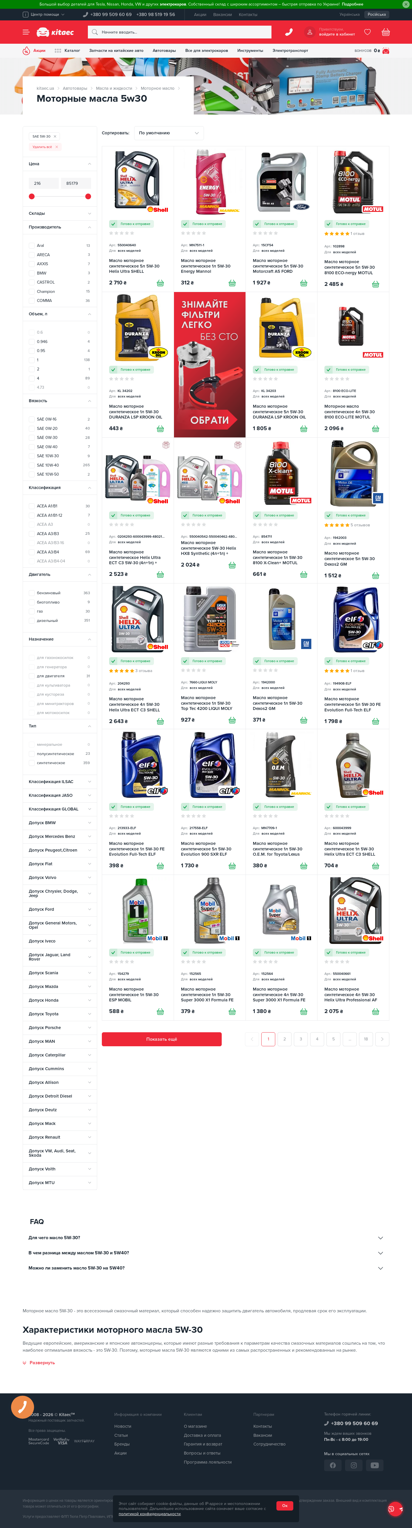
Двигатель (39, 574)
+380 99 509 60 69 (111, 14)
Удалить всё (45, 147)
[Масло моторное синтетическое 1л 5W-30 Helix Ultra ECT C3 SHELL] (353, 802)
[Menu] (26, 32)
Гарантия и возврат (203, 1444)
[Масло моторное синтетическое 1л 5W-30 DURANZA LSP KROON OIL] (138, 364)
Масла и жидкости (114, 88)
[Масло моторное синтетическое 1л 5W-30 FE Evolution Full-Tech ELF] (138, 802)
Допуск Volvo (42, 877)
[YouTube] (374, 1465)
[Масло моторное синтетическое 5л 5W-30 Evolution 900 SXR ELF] (210, 802)
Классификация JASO (50, 795)
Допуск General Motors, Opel (53, 925)
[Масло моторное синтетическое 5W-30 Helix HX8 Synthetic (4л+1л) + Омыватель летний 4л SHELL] (210, 510)
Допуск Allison (44, 1082)
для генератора (63, 666)
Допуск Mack (42, 1123)
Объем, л (38, 313)
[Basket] (386, 32)
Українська (350, 14)
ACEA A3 (63, 524)
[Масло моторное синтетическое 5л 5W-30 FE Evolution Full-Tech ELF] (353, 656)
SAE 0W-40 (63, 446)
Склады (37, 213)
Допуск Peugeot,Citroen (53, 850)
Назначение (41, 639)
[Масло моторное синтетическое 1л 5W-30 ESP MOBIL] (138, 947)
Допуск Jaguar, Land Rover (49, 957)
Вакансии (222, 14)
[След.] (382, 1039)
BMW (63, 273)
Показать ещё (161, 1039)
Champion (63, 291)
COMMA (63, 300)
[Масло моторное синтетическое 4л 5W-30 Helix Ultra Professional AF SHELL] (353, 947)
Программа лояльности (208, 1462)
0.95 (63, 350)
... (350, 1039)
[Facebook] (333, 1465)
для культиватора (63, 685)
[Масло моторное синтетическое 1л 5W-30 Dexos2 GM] (281, 656)
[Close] (406, 4)
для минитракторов (63, 703)
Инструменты (250, 50)
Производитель (45, 227)
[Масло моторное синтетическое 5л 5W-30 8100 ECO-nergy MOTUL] (353, 219)
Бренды (122, 1444)
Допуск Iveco (42, 941)
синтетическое (63, 762)
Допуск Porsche (45, 1027)
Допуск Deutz (43, 1109)
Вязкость (38, 400)
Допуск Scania (43, 972)
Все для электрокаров (206, 50)
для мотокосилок (63, 712)
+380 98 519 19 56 (155, 14)
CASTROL (63, 282)
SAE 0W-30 (63, 437)
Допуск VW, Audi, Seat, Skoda (52, 1153)
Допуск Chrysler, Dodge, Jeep (53, 893)
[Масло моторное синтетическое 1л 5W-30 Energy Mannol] (210, 219)
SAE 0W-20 (63, 428)
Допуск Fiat (40, 863)
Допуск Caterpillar (47, 1055)
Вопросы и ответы (202, 1453)
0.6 (63, 332)
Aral (63, 245)
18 (366, 1039)
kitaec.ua (45, 88)
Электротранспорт (290, 50)
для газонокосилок (63, 657)
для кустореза (63, 694)
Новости (122, 1426)
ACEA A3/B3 (63, 533)
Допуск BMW (42, 822)
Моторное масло (158, 88)
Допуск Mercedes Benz (52, 836)
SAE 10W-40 (63, 465)
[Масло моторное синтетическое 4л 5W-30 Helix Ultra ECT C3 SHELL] (138, 656)
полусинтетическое (63, 753)
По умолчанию (154, 133)
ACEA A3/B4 (63, 552)
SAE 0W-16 (63, 419)
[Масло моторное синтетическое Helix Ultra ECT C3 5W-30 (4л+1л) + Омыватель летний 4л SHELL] (138, 510)
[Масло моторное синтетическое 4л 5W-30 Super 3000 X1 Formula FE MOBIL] (281, 947)
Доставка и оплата (202, 1435)
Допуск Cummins (46, 1068)
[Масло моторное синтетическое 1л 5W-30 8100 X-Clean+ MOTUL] (281, 510)
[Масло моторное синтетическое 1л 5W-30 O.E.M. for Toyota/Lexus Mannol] (281, 802)
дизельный (63, 620)
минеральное (63, 744)
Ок (284, 1505)
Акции (200, 14)
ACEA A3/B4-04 (63, 561)
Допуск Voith (42, 1169)
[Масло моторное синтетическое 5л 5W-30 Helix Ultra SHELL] (138, 219)
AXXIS (63, 263)
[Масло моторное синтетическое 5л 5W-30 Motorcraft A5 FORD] (281, 219)
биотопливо (63, 602)
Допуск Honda (43, 1000)
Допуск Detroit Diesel (50, 1096)
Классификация (45, 487)
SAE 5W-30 (44, 136)
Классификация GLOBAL (54, 809)
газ (63, 611)
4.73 (63, 387)
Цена (34, 163)
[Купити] (160, 283)
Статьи (121, 1435)
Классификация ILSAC (51, 781)
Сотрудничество (269, 1444)
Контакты (248, 14)
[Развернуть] (39, 1362)
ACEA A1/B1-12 (63, 515)
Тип (32, 726)
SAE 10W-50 (63, 474)
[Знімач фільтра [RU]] (210, 364)
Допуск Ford (41, 909)
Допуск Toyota (43, 1014)
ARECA (63, 254)
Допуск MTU (42, 1182)
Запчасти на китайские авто (116, 50)
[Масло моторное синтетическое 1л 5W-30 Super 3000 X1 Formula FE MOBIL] (210, 947)
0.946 (63, 341)
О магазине (195, 1426)
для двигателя (63, 676)
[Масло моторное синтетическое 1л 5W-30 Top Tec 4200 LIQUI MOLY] (210, 656)
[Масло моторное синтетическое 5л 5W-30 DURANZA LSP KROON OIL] (281, 364)
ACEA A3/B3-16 (63, 542)
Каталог (67, 50)
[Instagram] (354, 1465)
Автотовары (164, 50)
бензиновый (63, 592)
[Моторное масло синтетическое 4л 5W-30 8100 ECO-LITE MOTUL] (353, 364)
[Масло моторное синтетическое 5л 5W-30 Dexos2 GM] (353, 510)
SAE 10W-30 (63, 455)
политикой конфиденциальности (150, 1513)
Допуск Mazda (43, 986)
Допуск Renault (44, 1137)
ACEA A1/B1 (63, 506)
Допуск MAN (42, 1041)
